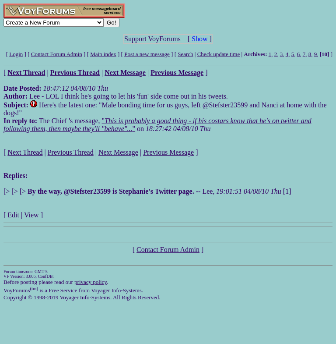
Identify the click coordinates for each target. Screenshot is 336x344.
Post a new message (147, 54)
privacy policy (90, 282)
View (31, 215)
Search (185, 54)
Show (199, 39)
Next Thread (24, 152)
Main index (103, 54)
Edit (13, 215)
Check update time (218, 54)
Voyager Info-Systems (116, 290)
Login (16, 54)
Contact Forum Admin (56, 54)
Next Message (118, 152)
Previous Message (168, 152)
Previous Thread (71, 152)
